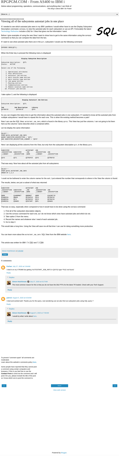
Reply (9, 273)
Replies (11, 277)
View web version (59, 390)
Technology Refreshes (10, 31)
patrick (9, 298)
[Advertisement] (59, 403)
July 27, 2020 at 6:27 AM (39, 281)
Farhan (9, 266)
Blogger (64, 452)
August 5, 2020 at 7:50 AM (39, 313)
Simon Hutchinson (19, 281)
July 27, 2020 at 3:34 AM (21, 266)
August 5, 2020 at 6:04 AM (22, 298)
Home (59, 385)
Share (5, 254)
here (69, 234)
